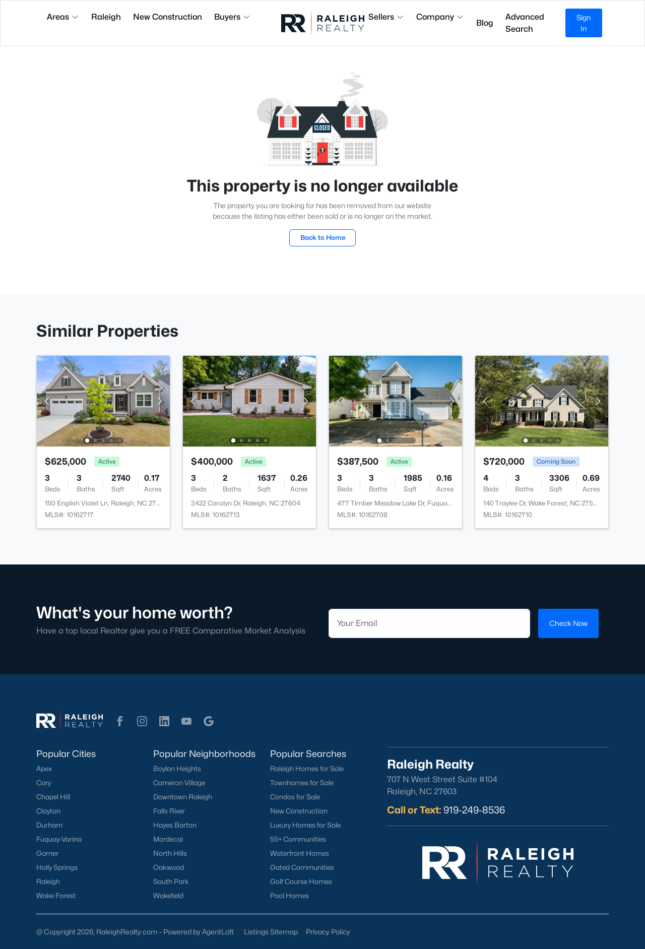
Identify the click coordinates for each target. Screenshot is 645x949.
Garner (47, 853)
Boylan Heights (177, 769)
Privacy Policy (328, 931)
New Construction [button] (167, 17)
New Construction (299, 811)
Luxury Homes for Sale (305, 825)
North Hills (170, 853)
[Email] (429, 623)
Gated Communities (302, 867)
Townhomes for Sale (302, 783)
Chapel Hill (53, 797)
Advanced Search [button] (524, 23)
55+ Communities (298, 839)
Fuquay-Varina (59, 839)
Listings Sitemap (271, 931)
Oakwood (168, 867)
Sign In (583, 23)
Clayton (48, 811)
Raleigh (48, 881)
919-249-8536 (474, 810)
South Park (171, 881)
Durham (49, 825)
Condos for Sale (295, 797)
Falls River (169, 811)
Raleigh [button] (106, 17)
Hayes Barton (175, 825)
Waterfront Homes (299, 853)
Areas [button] (63, 17)
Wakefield (168, 896)
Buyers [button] (232, 17)
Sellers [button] (386, 17)
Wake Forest (56, 896)
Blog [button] (484, 23)
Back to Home (322, 237)
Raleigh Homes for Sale (307, 769)
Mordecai (168, 839)
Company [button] (440, 17)
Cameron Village (179, 783)
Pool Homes (289, 896)
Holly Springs (57, 867)
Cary (43, 783)
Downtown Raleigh (182, 797)
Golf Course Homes (301, 881)
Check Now (568, 623)
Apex (44, 769)
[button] (120, 721)
